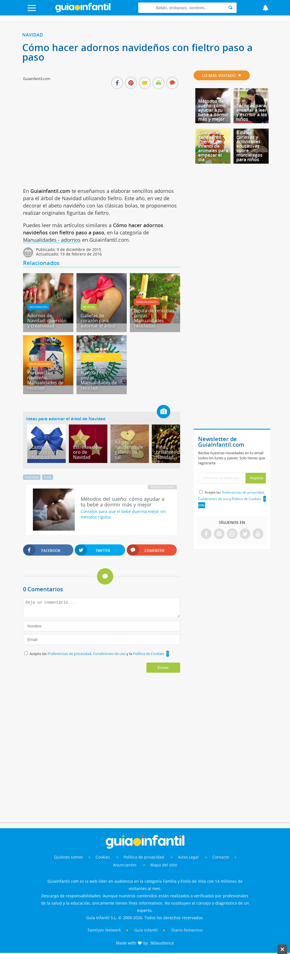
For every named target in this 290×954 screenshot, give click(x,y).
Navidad (32, 35)
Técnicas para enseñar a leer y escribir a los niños (251, 112)
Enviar (163, 667)
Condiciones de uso (109, 653)
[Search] (230, 8)
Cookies (103, 857)
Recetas (88, 307)
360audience (162, 943)
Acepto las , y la (97, 653)
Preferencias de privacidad (69, 653)
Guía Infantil (146, 930)
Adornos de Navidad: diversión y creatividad (47, 320)
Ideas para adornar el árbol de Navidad (65, 418)
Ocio (47, 477)
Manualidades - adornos (52, 239)
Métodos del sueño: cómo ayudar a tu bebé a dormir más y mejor (213, 110)
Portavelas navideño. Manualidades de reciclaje (45, 380)
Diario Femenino (186, 930)
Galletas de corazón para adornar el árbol (98, 320)
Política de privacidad (144, 857)
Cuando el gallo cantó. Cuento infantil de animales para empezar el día (213, 146)
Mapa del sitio (163, 865)
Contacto (220, 857)
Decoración (38, 307)
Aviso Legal (188, 857)
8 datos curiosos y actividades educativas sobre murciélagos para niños (249, 146)
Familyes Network (104, 930)
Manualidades (146, 302)
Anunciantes (125, 865)
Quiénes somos (68, 857)
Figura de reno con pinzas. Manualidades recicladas (154, 318)
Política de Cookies (148, 653)
